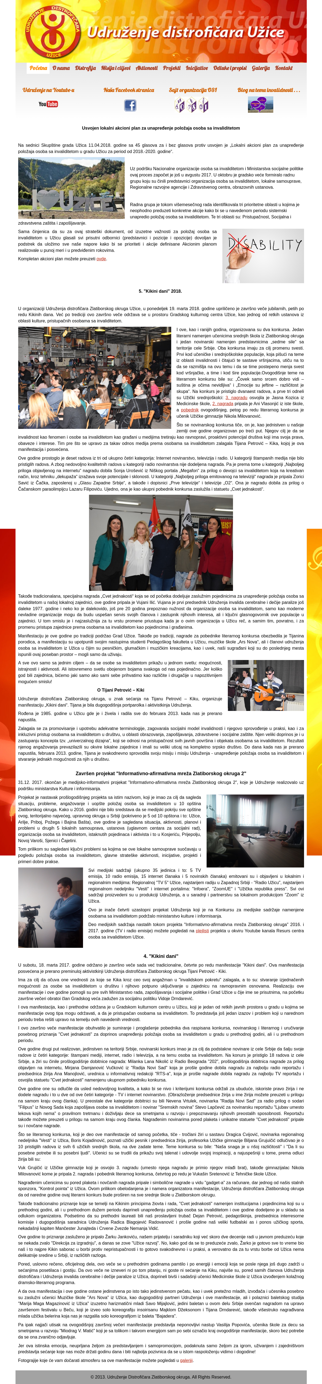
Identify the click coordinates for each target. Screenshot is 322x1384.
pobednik (190, 410)
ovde (101, 258)
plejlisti (202, 930)
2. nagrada (222, 403)
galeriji (186, 1360)
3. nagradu (236, 397)
